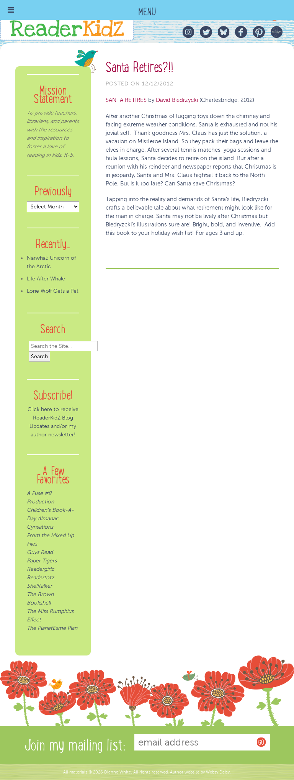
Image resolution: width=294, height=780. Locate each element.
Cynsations (40, 527)
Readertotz (40, 577)
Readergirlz (40, 569)
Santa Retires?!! (139, 67)
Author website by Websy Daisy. (200, 772)
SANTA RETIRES (126, 100)
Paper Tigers (42, 561)
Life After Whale (46, 279)
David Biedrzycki (177, 100)
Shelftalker (39, 586)
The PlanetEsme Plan (52, 628)
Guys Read (40, 552)
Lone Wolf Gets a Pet (52, 291)
